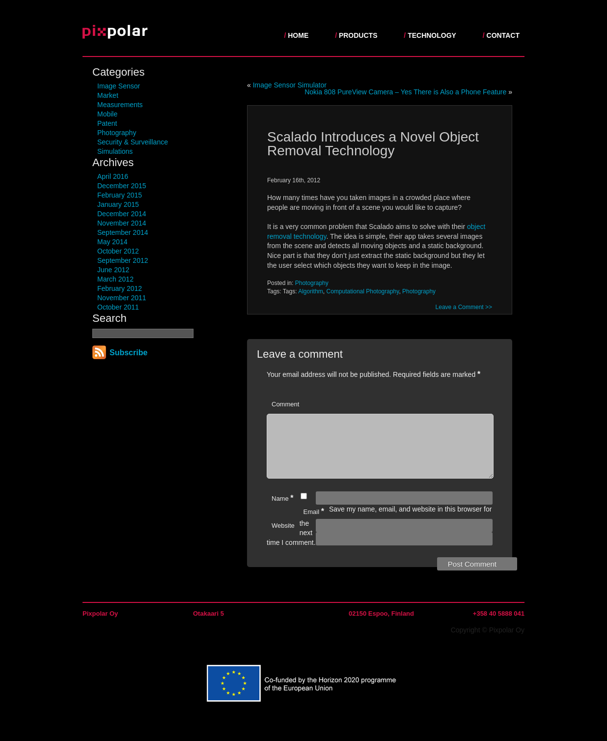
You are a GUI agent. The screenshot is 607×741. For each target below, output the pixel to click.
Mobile (107, 114)
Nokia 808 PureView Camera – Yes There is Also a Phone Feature (405, 92)
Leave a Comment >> (464, 307)
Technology (432, 35)
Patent (107, 123)
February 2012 (119, 288)
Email (314, 523)
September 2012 (122, 260)
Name (283, 510)
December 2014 (121, 214)
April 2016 (112, 176)
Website (283, 537)
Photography (116, 133)
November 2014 (121, 223)
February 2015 (119, 195)
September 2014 (122, 232)
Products (358, 35)
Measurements (120, 105)
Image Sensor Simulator (290, 85)
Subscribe (128, 352)
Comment (285, 404)
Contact (503, 35)
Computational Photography (363, 291)
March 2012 (115, 279)
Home (298, 35)
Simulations (115, 151)
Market (107, 95)
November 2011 (121, 298)
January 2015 (118, 204)
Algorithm (310, 291)
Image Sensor (118, 86)
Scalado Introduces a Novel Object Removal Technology (373, 143)
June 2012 (113, 270)
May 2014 (112, 242)
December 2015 (121, 186)
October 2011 (118, 307)
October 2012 (118, 251)
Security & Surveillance (132, 142)
